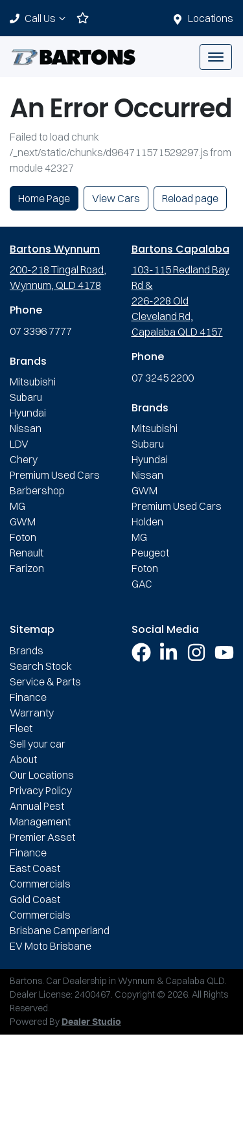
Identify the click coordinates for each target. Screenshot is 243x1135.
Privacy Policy (41, 790)
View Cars (116, 198)
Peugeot (150, 552)
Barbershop (37, 490)
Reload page (190, 198)
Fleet (21, 728)
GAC (142, 583)
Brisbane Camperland (60, 930)
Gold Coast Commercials (40, 907)
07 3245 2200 (163, 377)
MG (17, 505)
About (23, 759)
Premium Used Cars (55, 474)
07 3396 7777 (41, 331)
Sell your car (37, 743)
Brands (26, 650)
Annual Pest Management (40, 813)
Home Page (44, 198)
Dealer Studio (91, 1022)
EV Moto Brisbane (50, 945)
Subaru (26, 397)
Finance (28, 697)
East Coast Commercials (40, 876)
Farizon (27, 568)
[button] (216, 57)
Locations (210, 18)
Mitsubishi (33, 381)
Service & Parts (45, 681)
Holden (147, 521)
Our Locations (42, 774)
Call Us (47, 18)
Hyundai (28, 412)
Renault (26, 552)
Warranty (32, 712)
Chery (24, 459)
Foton (23, 537)
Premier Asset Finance (42, 845)
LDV (19, 443)
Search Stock (41, 665)
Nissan (25, 428)
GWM (23, 521)
